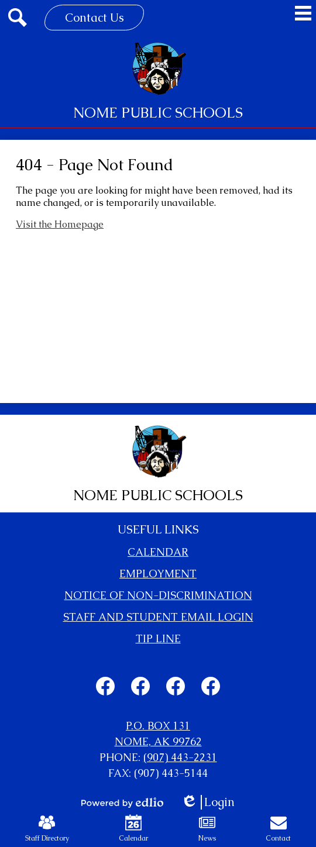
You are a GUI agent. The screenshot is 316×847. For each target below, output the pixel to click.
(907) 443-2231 (180, 757)
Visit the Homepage (60, 224)
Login (208, 802)
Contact (278, 828)
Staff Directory (47, 828)
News (207, 828)
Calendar (133, 828)
